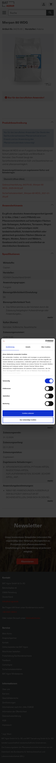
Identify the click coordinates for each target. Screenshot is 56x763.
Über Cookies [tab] (45, 347)
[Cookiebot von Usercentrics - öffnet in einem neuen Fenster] (40, 341)
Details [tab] (28, 347)
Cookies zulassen (28, 413)
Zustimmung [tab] (10, 347)
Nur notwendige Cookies (28, 420)
